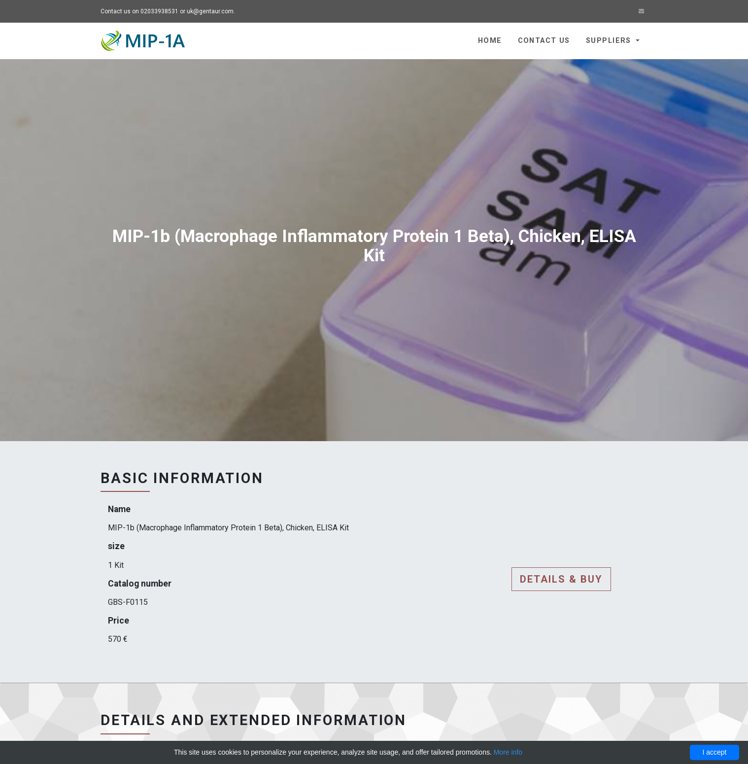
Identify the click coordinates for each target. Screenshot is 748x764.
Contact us (544, 40)
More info (508, 752)
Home (490, 40)
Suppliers (610, 40)
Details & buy (561, 579)
